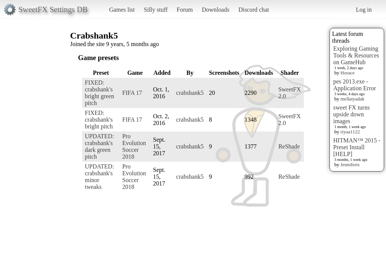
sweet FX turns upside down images (351, 114)
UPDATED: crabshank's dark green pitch (99, 146)
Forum (185, 9)
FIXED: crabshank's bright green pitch (99, 92)
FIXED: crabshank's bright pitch (99, 120)
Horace (347, 73)
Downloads (215, 9)
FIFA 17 (132, 93)
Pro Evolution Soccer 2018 (134, 146)
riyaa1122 (350, 131)
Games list (122, 9)
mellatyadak (352, 99)
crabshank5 (190, 93)
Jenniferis (350, 164)
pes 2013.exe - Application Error (354, 84)
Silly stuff (156, 9)
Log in (364, 9)
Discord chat (253, 9)
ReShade (289, 146)
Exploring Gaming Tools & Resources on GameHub (356, 55)
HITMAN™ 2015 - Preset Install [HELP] (356, 147)
